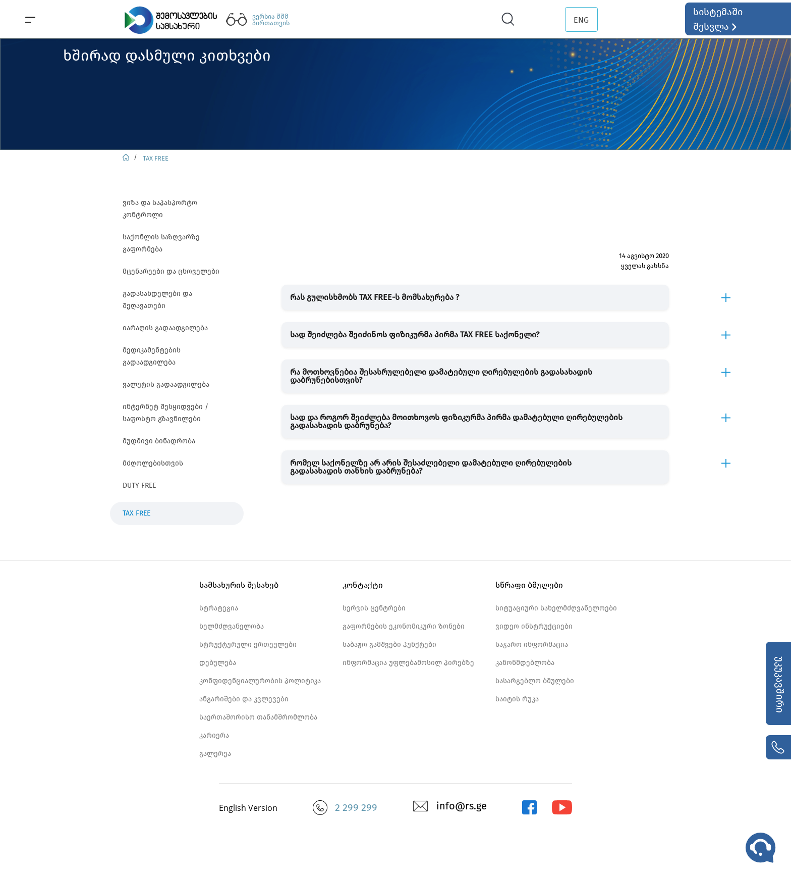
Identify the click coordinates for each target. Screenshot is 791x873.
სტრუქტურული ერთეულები (248, 644)
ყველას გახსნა (645, 266)
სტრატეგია (218, 608)
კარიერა (214, 735)
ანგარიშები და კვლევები (244, 699)
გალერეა (215, 753)
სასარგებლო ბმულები (534, 681)
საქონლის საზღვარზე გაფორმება (161, 243)
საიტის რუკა (517, 699)
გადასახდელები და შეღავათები (157, 299)
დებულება (217, 662)
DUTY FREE (139, 485)
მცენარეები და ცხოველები (171, 271)
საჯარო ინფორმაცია (531, 644)
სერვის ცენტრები (374, 608)
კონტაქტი (363, 585)
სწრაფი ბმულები (529, 585)
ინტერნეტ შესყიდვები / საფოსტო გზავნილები (165, 412)
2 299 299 (356, 807)
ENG (581, 20)
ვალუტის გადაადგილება (166, 384)
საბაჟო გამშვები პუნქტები (389, 644)
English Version (248, 807)
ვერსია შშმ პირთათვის (271, 19)
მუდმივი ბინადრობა (159, 441)
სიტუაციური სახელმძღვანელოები (556, 608)
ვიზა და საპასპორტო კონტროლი (160, 208)
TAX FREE (155, 158)
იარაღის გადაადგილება (165, 328)
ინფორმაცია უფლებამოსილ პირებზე (408, 662)
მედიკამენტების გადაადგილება (152, 356)
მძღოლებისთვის (153, 463)
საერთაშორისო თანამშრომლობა (258, 717)
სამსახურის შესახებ (238, 585)
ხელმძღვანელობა (231, 626)
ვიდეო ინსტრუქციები (534, 626)
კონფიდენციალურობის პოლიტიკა (260, 681)
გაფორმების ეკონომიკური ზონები (404, 626)
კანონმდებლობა (524, 662)
